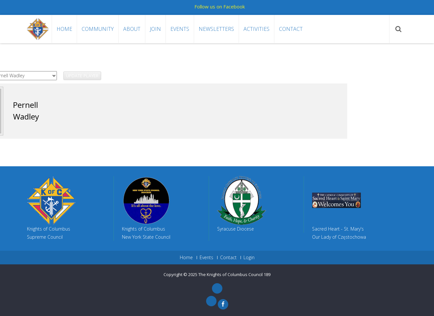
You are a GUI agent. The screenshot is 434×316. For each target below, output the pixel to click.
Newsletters (216, 28)
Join (155, 28)
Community (98, 28)
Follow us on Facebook (219, 6)
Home (64, 28)
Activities (256, 28)
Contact (291, 28)
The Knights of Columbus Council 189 (234, 274)
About (131, 28)
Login (249, 257)
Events (179, 28)
